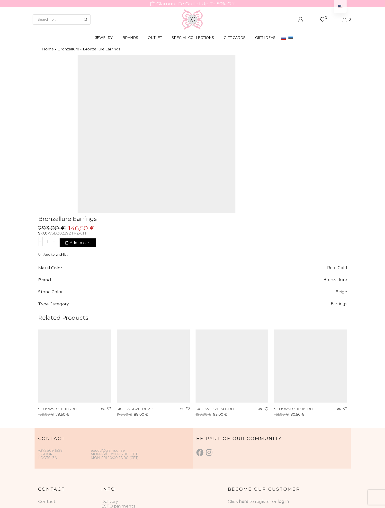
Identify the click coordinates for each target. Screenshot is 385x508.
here (243, 435)
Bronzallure (68, 49)
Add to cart (263, 83)
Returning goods (119, 458)
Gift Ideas (265, 38)
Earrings (339, 237)
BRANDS (130, 38)
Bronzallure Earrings (101, 49)
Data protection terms (125, 444)
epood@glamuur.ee (108, 384)
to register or (263, 435)
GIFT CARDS (234, 38)
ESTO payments (118, 440)
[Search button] (85, 19)
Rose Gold (337, 201)
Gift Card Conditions (122, 453)
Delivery (109, 435)
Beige (341, 225)
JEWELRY (104, 38)
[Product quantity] (230, 83)
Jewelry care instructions (127, 449)
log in (283, 435)
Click (233, 435)
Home (48, 49)
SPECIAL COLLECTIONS (193, 38)
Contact (46, 435)
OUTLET (155, 38)
